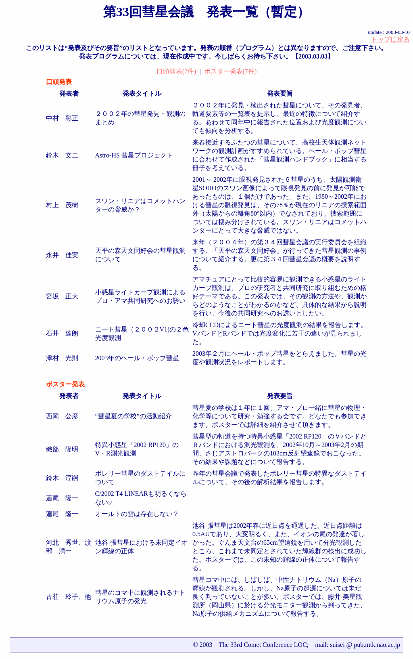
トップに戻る (390, 39)
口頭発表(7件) (176, 71)
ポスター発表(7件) (230, 71)
